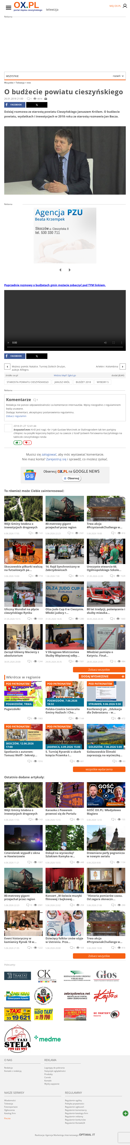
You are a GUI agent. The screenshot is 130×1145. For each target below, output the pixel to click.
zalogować (49, 454)
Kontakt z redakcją (12, 1071)
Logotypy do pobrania (54, 1067)
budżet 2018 (83, 382)
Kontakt (47, 1080)
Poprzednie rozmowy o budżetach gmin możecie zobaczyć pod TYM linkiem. (55, 285)
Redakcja (8, 1067)
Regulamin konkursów (75, 1119)
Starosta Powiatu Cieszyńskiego (28, 382)
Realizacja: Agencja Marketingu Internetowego (65, 1135)
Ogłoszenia (9, 1110)
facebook (14, 104)
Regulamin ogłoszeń (74, 1106)
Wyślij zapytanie (51, 1083)
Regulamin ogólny (73, 1100)
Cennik (47, 1077)
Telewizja (21, 82)
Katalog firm (10, 1113)
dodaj (95, 676)
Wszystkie (63, 76)
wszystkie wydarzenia (99, 769)
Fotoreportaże (11, 1106)
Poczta (7, 1118)
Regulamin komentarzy (76, 1110)
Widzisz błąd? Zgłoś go (65, 375)
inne (29, 82)
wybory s (103, 382)
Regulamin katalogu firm (76, 1113)
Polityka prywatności (74, 1103)
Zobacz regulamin (16, 416)
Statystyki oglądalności (55, 1071)
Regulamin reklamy (74, 1116)
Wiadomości (10, 1100)
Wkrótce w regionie (23, 677)
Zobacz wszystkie (99, 669)
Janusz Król (62, 382)
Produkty (48, 1074)
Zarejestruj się (56, 459)
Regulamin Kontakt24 (75, 1122)
